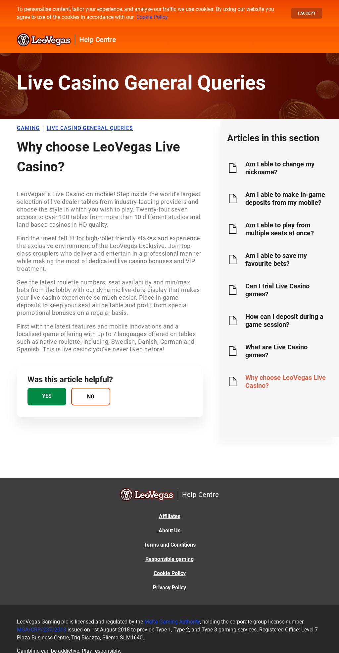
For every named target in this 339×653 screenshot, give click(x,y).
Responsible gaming (169, 559)
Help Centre (97, 40)
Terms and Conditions (170, 545)
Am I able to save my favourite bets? (276, 259)
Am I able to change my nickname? (280, 168)
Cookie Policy (152, 17)
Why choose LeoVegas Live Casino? (285, 381)
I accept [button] (306, 13)
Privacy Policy (169, 587)
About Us (169, 530)
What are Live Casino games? (276, 351)
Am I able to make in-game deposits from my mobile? (285, 199)
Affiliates (169, 516)
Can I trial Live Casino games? (277, 290)
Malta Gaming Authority (172, 622)
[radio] (46, 396)
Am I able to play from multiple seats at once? (279, 229)
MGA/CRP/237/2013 (41, 629)
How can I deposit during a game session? (284, 320)
